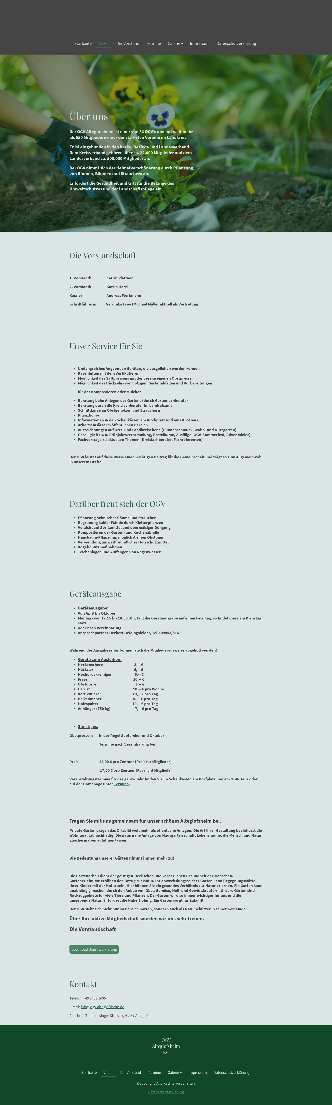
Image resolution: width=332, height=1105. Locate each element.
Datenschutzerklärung (166, 1092)
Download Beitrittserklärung (94, 949)
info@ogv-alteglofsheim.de (102, 1006)
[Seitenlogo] (166, 1059)
